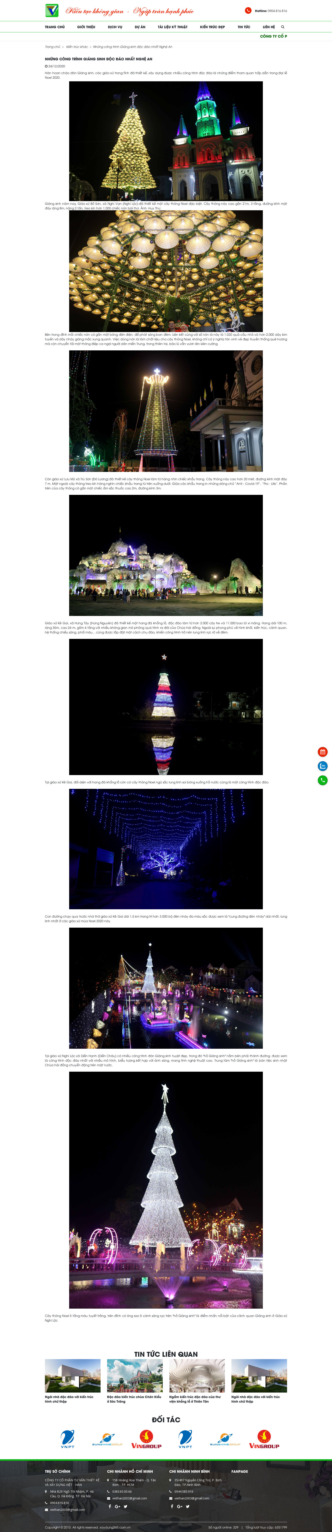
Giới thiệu (86, 26)
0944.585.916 (184, 1491)
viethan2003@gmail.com (67, 1510)
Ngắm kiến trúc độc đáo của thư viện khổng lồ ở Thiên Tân (195, 1398)
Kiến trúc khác (77, 46)
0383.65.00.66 (122, 1491)
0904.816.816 (59, 1503)
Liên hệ (269, 26)
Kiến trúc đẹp (212, 26)
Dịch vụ (115, 26)
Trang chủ (55, 26)
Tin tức (244, 26)
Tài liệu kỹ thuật (172, 26)
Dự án (140, 26)
